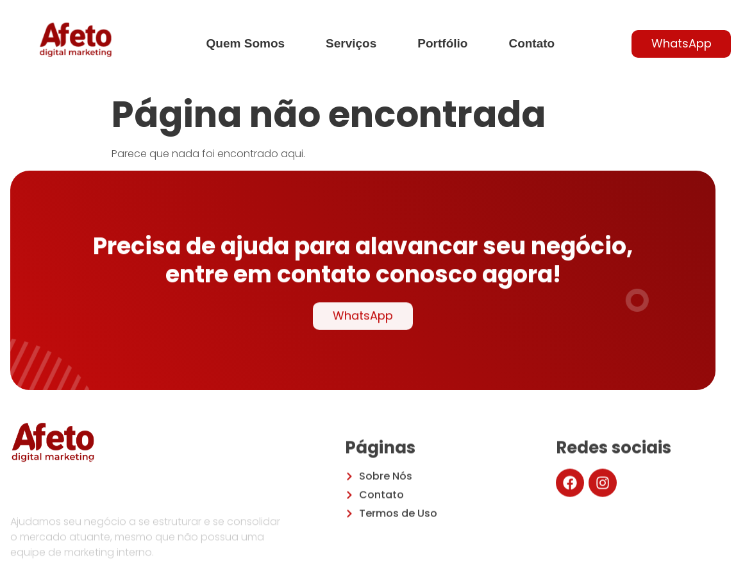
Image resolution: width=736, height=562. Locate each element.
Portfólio (442, 43)
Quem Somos (245, 43)
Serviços (351, 43)
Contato (531, 43)
